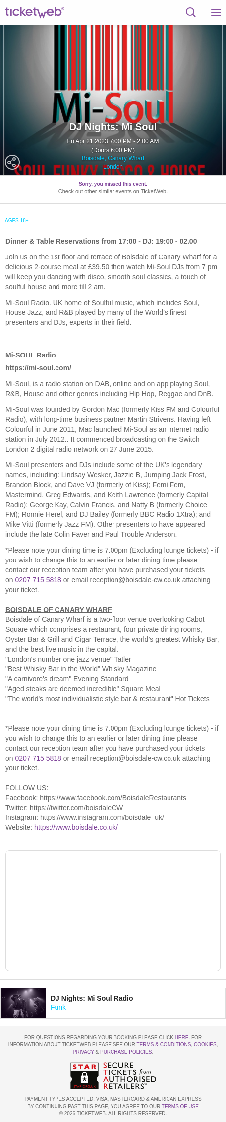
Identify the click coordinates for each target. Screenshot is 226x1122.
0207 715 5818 (38, 580)
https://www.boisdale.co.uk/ (76, 827)
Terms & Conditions (163, 1044)
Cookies (205, 1044)
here (182, 1037)
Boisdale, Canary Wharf (113, 158)
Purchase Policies (126, 1052)
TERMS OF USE (180, 1106)
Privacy (83, 1052)
